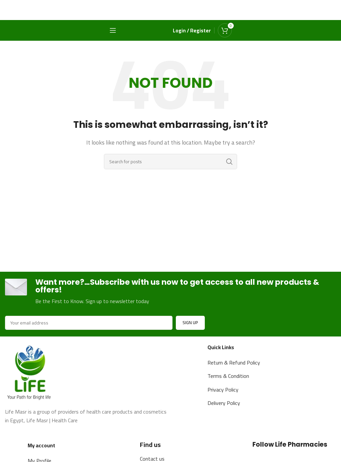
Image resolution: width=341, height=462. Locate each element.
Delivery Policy (223, 404)
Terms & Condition (228, 377)
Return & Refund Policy (233, 363)
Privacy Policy (222, 390)
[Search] (170, 161)
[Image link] (30, 372)
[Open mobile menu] (113, 30)
